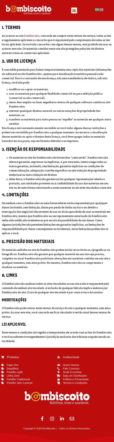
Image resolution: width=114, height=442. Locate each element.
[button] (74, 10)
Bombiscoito (31, 36)
